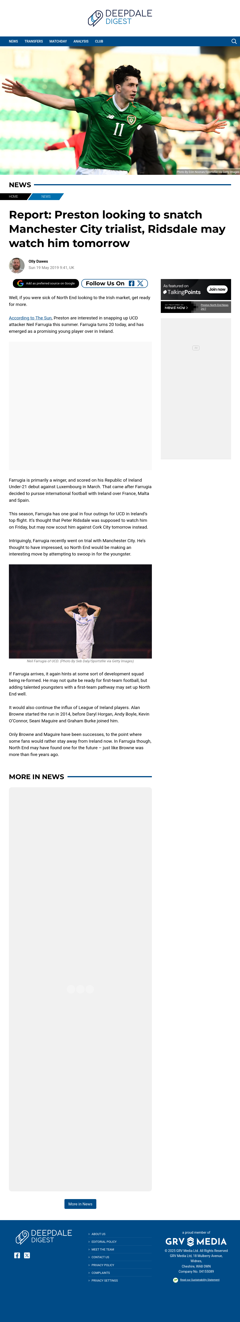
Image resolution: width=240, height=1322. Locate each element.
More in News (36, 777)
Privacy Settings (105, 1280)
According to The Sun (30, 318)
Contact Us (100, 1257)
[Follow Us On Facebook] (131, 283)
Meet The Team (103, 1249)
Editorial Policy (104, 1241)
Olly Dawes (38, 261)
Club (99, 41)
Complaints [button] (101, 1273)
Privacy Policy (103, 1265)
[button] (234, 41)
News (13, 41)
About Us (98, 1234)
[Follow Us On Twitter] (140, 283)
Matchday (58, 41)
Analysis (80, 41)
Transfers (34, 41)
